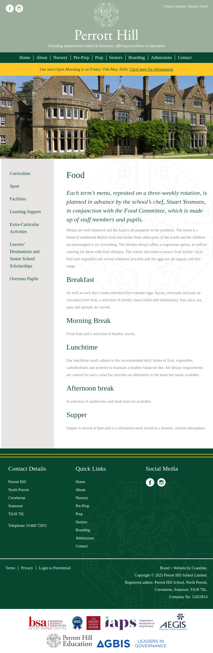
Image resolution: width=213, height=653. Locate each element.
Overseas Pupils (24, 278)
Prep (99, 57)
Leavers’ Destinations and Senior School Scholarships (24, 255)
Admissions (161, 57)
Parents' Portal (197, 6)
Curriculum (20, 173)
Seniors (116, 57)
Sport (14, 186)
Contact (185, 57)
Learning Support (25, 211)
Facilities (18, 199)
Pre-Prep (81, 57)
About (41, 57)
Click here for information (151, 69)
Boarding (136, 57)
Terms (10, 568)
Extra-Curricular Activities (24, 228)
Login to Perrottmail (55, 568)
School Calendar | (176, 6)
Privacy (27, 568)
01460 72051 (37, 526)
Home (24, 57)
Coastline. (199, 568)
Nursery (60, 57)
